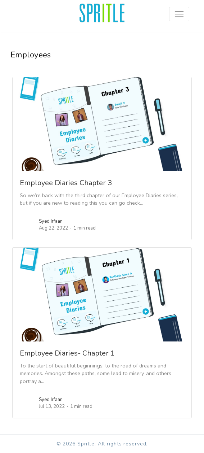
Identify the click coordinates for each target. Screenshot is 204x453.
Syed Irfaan (51, 221)
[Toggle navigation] (179, 14)
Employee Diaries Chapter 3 (66, 183)
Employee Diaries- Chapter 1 (67, 353)
